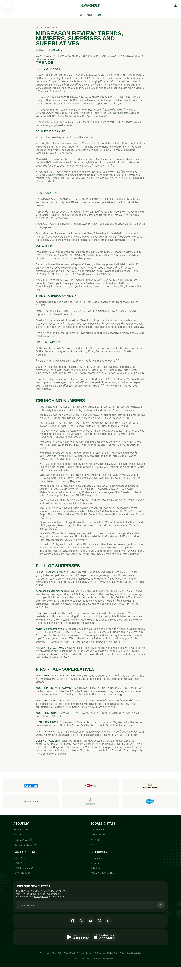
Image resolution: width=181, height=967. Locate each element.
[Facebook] (72, 920)
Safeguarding (100, 953)
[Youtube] (90, 920)
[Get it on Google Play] (77, 937)
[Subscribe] (160, 905)
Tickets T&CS (69, 953)
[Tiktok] (108, 920)
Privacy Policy (41, 896)
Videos (89, 15)
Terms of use (44, 953)
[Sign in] (175, 6)
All (81, 15)
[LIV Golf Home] (91, 5)
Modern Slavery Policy (115, 953)
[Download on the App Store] (104, 937)
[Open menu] (7, 6)
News (99, 15)
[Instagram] (81, 920)
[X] (99, 920)
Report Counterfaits (134, 953)
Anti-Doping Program (85, 953)
